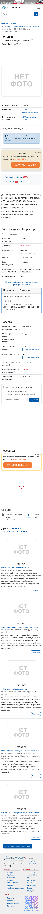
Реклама (10, 906)
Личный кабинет (13, 903)
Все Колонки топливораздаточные (18, 846)
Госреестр (9, 177)
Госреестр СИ (12, 883)
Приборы (10, 875)
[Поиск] (16, 14)
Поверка (22, 177)
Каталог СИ (31, 872)
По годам (30, 891)
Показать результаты (32, 349)
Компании (11, 877)
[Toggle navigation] (39, 8)
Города (10, 880)
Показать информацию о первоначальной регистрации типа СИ (21, 283)
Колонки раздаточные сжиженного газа (20, 751)
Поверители (11, 182)
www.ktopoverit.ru (19, 159)
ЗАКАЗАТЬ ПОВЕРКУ (25, 165)
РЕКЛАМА (38, 152)
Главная (10, 872)
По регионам (31, 885)
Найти (34, 400)
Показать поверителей (31, 357)
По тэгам (30, 888)
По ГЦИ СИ (31, 883)
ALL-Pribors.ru (10, 7)
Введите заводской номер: (18, 391)
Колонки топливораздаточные (20, 627)
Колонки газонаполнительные (15, 568)
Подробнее (36, 590)
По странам (31, 880)
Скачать (24, 181)
